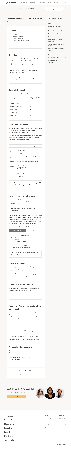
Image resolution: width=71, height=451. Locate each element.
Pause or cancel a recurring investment (55, 40)
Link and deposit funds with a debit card (56, 54)
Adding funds (21, 8)
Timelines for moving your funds (56, 30)
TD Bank (21, 176)
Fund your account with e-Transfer (21, 40)
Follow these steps (28, 146)
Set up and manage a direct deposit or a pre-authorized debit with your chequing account (57, 59)
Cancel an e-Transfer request (20, 42)
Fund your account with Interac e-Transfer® (56, 49)
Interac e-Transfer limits (18, 38)
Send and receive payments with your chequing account (25, 336)
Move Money (15, 8)
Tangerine (22, 168)
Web (34, 230)
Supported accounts (18, 36)
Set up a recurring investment (55, 36)
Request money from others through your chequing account (25, 339)
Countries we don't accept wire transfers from (55, 22)
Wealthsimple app (17, 230)
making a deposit (18, 59)
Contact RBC (38, 156)
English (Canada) (62, 444)
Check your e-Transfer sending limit (23, 65)
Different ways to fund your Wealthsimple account (55, 27)
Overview (15, 34)
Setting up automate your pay (55, 33)
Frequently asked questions (19, 46)
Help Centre (9, 8)
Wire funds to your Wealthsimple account (56, 45)
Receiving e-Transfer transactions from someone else (25, 44)
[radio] (21, 375)
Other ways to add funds (30, 8)
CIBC (21, 153)
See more (50, 62)
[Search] (54, 9)
